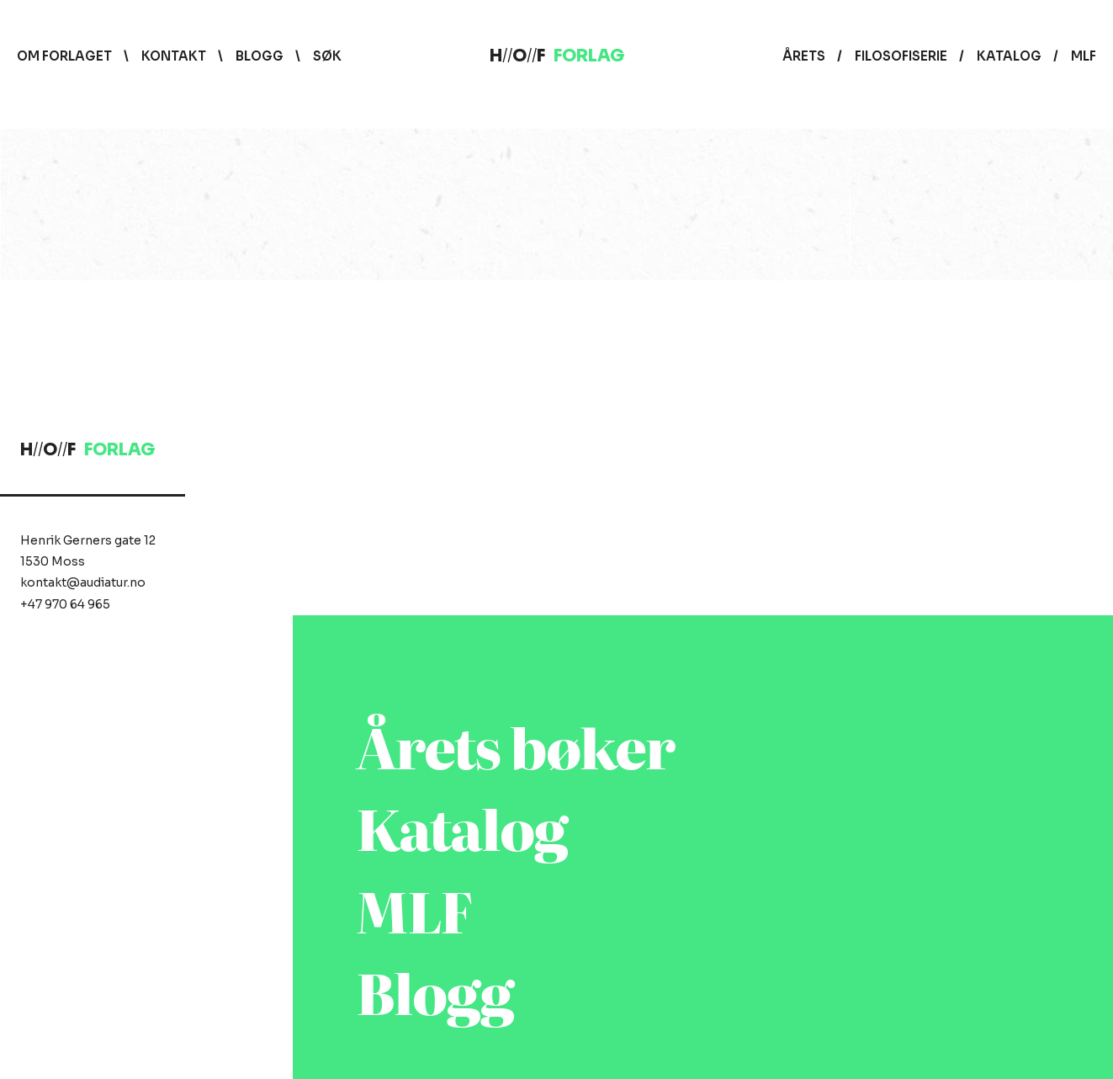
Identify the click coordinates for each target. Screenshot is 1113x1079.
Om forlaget (64, 56)
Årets (803, 56)
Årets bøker (516, 745)
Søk (327, 56)
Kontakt (173, 56)
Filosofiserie (901, 56)
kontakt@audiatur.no (83, 582)
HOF (557, 55)
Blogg (260, 56)
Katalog (1009, 56)
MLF (1083, 56)
